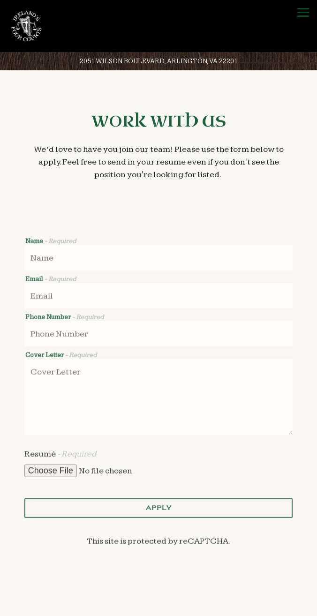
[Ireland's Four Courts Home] (30, 26)
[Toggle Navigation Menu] (303, 12)
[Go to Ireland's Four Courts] (158, 61)
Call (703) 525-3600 (159, 605)
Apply (159, 508)
